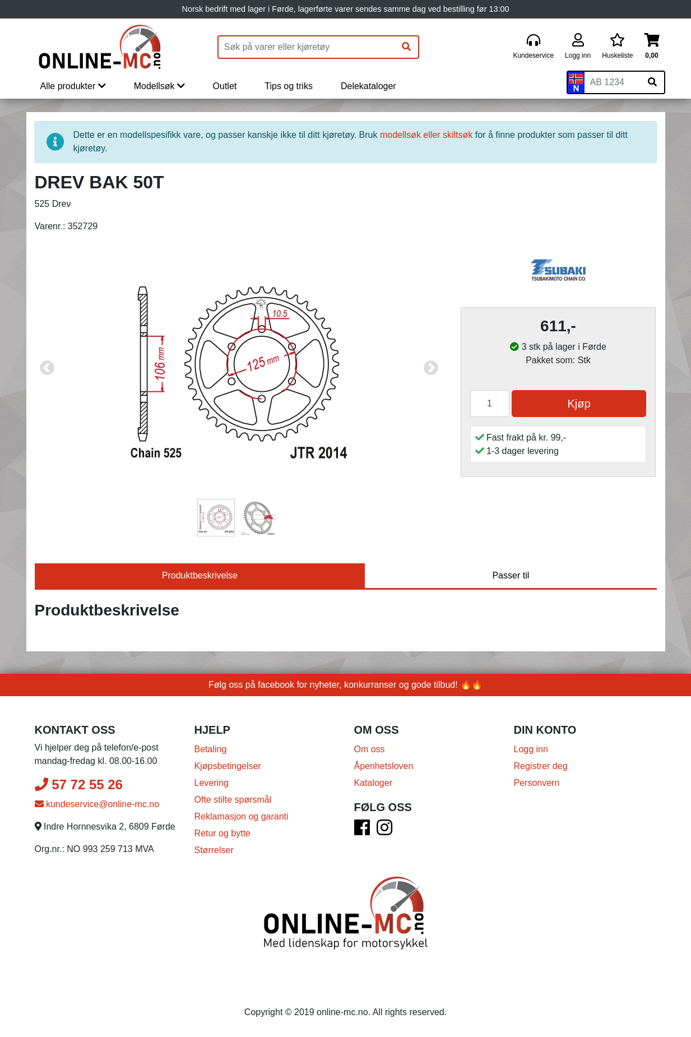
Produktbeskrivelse (200, 575)
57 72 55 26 (79, 784)
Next (431, 368)
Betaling (210, 749)
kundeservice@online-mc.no (97, 804)
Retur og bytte (222, 833)
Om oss (369, 749)
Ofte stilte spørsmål (233, 799)
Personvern (537, 783)
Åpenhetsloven (384, 766)
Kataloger (373, 783)
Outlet (225, 86)
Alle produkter (73, 86)
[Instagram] (384, 831)
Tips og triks (289, 86)
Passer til (510, 575)
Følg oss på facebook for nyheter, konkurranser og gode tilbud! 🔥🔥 (345, 684)
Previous (47, 368)
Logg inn (531, 749)
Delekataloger (368, 86)
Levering (211, 783)
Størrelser (214, 850)
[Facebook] (362, 831)
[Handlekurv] (652, 47)
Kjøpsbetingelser (227, 766)
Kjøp (578, 403)
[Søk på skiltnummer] (652, 82)
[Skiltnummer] (613, 82)
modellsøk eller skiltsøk (426, 135)
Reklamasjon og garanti (241, 816)
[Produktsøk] (307, 47)
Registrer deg (541, 766)
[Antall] (489, 403)
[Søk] (406, 47)
